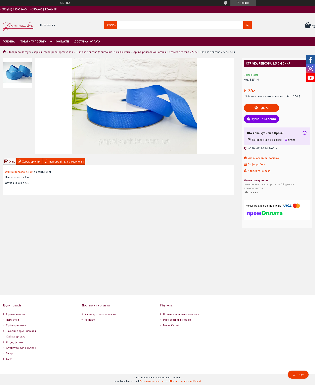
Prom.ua (176, 377)
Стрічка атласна (15, 314)
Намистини (12, 319)
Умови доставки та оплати (100, 314)
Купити (264, 108)
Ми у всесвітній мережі (177, 319)
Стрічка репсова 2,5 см (183, 52)
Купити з (263, 119)
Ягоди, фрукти (15, 342)
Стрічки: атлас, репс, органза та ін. (54, 52)
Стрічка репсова (16, 325)
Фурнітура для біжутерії (21, 348)
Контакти (62, 41)
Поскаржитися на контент (153, 381)
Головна (9, 41)
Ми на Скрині (171, 325)
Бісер (9, 353)
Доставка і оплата (87, 41)
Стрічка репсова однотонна (150, 52)
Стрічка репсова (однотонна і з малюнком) (104, 52)
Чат (298, 374)
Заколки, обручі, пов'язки (21, 331)
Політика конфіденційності (185, 381)
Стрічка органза (15, 336)
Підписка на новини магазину (181, 314)
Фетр (9, 359)
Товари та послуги (33, 41)
